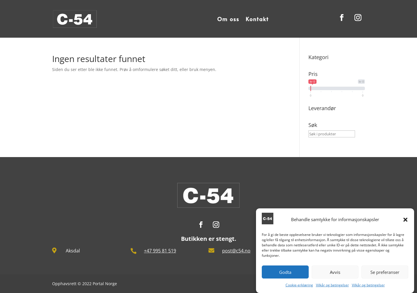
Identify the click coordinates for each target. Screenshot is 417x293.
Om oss (228, 19)
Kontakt (257, 19)
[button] (405, 221)
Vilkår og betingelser (332, 287)
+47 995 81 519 (160, 250)
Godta (285, 274)
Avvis (335, 274)
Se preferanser (384, 274)
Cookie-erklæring (299, 287)
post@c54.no (236, 250)
